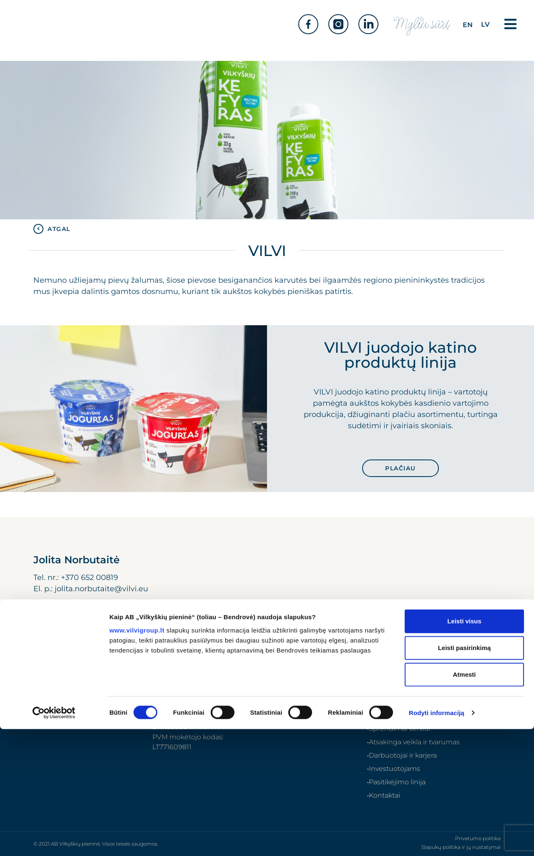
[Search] (484, 663)
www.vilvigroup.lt (136, 756)
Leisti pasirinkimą (464, 774)
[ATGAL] (38, 229)
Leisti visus (464, 747)
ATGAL (59, 229)
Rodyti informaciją (436, 839)
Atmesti (464, 801)
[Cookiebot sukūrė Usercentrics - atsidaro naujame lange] (54, 839)
